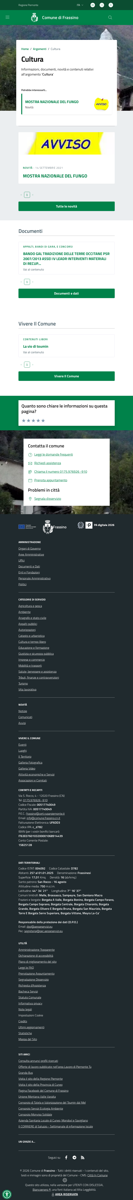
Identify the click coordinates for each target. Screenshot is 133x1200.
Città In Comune (97, 1175)
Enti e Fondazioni (29, 572)
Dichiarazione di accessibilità (35, 955)
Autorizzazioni (27, 629)
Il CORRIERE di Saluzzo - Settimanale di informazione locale (55, 1126)
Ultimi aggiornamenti (31, 1027)
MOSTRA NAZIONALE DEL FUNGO (52, 102)
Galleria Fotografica (30, 762)
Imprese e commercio (31, 659)
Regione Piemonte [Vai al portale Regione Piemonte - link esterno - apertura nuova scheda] (28, 5)
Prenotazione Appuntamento (36, 973)
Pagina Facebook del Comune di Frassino (43, 1090)
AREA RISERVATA (64, 1194)
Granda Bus (25, 1072)
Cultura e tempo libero (32, 641)
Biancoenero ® (42, 1189)
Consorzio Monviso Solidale (35, 1114)
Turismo (23, 683)
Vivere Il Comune (66, 376)
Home (25, 49)
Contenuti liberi (35, 339)
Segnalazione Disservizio (33, 979)
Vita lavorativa (27, 689)
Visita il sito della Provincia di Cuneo (40, 1084)
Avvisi (22, 723)
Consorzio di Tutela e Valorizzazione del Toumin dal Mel (52, 1102)
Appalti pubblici (27, 624)
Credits (22, 1021)
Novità (28, 168)
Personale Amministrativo (34, 578)
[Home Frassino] (52, 17)
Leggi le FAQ (26, 967)
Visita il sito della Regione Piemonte (40, 1078)
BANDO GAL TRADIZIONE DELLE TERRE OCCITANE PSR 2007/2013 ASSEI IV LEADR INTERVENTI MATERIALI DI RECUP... (66, 258)
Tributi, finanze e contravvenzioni (38, 677)
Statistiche (25, 1033)
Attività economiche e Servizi (36, 774)
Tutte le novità (66, 206)
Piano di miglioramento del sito (37, 961)
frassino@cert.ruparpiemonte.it (45, 813)
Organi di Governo (29, 548)
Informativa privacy (30, 1003)
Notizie (22, 711)
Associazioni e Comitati (32, 780)
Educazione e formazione (33, 647)
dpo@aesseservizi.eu (39, 926)
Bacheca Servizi (28, 991)
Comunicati (25, 717)
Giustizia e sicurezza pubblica (36, 653)
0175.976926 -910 (35, 800)
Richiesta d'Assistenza (32, 985)
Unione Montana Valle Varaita (37, 1096)
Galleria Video (26, 768)
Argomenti (39, 49)
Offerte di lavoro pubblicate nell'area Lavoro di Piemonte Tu (54, 1066)
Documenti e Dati (29, 566)
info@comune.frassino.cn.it (43, 818)
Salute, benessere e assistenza (37, 671)
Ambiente (24, 612)
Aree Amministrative (31, 554)
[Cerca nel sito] (110, 17)
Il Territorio (24, 756)
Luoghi (22, 750)
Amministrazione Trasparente (36, 949)
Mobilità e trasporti (30, 665)
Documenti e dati (66, 293)
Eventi (22, 744)
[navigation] (7, 17)
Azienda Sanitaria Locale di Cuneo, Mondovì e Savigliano (53, 1120)
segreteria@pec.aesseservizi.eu (43, 931)
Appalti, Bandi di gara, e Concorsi (48, 247)
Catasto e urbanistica (31, 635)
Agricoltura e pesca (30, 606)
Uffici (21, 560)
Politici (22, 584)
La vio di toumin (35, 346)
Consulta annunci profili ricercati (38, 1061)
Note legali (25, 1009)
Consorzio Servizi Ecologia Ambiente (40, 1108)
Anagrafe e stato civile (32, 618)
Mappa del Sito (27, 1039)
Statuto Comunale (29, 997)
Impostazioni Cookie (30, 1015)
